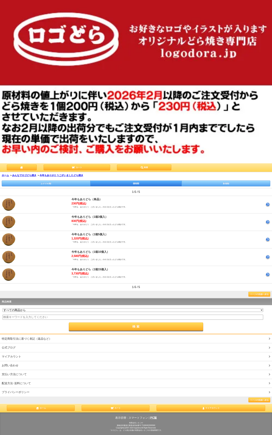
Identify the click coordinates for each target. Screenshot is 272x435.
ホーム (5, 175)
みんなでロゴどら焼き (24, 175)
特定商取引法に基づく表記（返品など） (27, 338)
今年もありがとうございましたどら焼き (61, 175)
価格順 (136, 183)
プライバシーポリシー (15, 392)
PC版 (153, 417)
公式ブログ (9, 347)
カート (77, 167)
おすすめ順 (46, 183)
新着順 (226, 183)
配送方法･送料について (16, 383)
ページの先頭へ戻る (259, 294)
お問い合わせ (10, 365)
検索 (144, 167)
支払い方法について (14, 374)
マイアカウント (11, 356)
